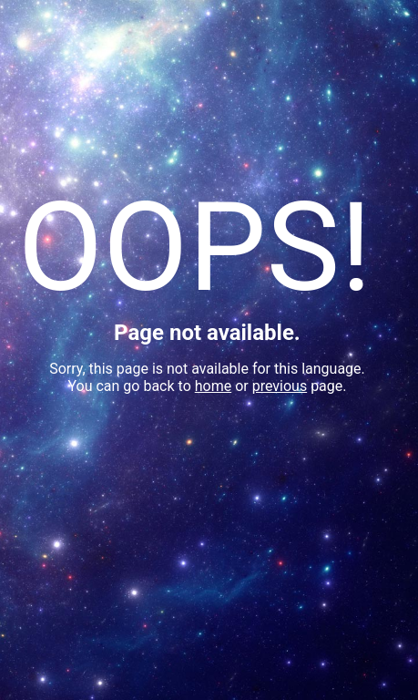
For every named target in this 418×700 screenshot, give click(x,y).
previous (279, 386)
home (213, 386)
